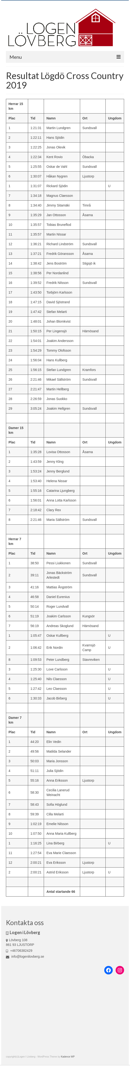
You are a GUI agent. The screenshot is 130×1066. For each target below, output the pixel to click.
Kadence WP (68, 1056)
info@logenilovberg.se (25, 956)
